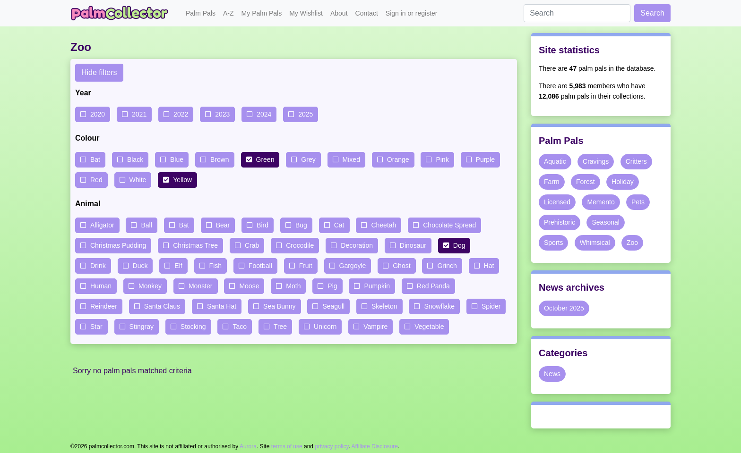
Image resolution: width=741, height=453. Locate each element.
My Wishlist (306, 13)
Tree (280, 326)
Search (652, 13)
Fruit (305, 265)
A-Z (228, 13)
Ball (146, 225)
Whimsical (595, 242)
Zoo (632, 242)
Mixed (351, 159)
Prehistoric (559, 222)
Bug (301, 225)
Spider (491, 306)
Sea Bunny (279, 306)
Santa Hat (221, 306)
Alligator (102, 225)
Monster (201, 286)
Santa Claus (162, 306)
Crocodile (300, 245)
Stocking (193, 326)
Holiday (623, 181)
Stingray (141, 326)
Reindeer (103, 306)
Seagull (333, 306)
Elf (178, 265)
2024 (264, 114)
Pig (332, 286)
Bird (262, 225)
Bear (223, 225)
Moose (249, 286)
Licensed (557, 202)
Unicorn (325, 326)
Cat (339, 225)
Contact (366, 13)
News (552, 374)
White (137, 180)
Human (101, 286)
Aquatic (555, 161)
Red (96, 180)
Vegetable (429, 326)
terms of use (286, 446)
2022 (180, 114)
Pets (638, 202)
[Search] (577, 13)
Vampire (375, 326)
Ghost (401, 265)
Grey (308, 159)
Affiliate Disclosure (375, 446)
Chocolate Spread (449, 225)
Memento (600, 202)
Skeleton (384, 306)
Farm (552, 181)
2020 (97, 114)
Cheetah (383, 225)
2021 (139, 114)
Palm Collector (122, 13)
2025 (305, 114)
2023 (222, 114)
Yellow (182, 180)
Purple (485, 159)
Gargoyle (352, 265)
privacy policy (331, 446)
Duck (140, 265)
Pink (442, 159)
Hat (489, 265)
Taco (240, 326)
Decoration (357, 245)
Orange (398, 159)
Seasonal (605, 222)
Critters (636, 161)
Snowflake (439, 306)
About (339, 13)
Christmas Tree (195, 245)
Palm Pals (200, 13)
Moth (293, 286)
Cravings (596, 161)
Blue (176, 159)
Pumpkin (376, 286)
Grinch (447, 265)
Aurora (248, 446)
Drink (98, 265)
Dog (459, 245)
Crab (252, 245)
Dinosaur (413, 245)
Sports (553, 242)
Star (96, 326)
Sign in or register (412, 13)
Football (260, 265)
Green (265, 159)
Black (135, 159)
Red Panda (433, 286)
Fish (215, 265)
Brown (219, 159)
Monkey (150, 286)
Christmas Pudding (118, 245)
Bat (95, 159)
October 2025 (564, 308)
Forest (585, 181)
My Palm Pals (261, 13)
